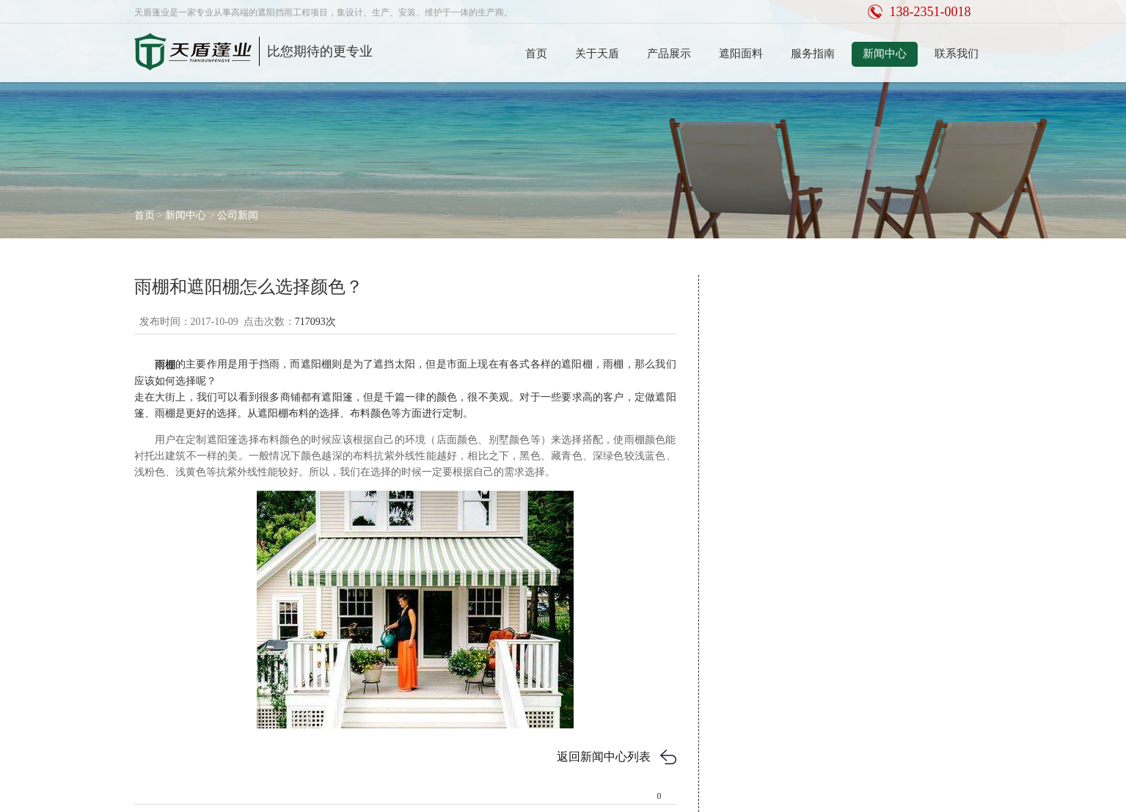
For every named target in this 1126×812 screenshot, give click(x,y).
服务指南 (813, 53)
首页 (536, 53)
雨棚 (165, 364)
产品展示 (669, 53)
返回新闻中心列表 (604, 756)
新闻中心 (885, 53)
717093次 (315, 321)
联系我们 (957, 53)
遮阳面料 (741, 53)
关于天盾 (597, 53)
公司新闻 (237, 215)
